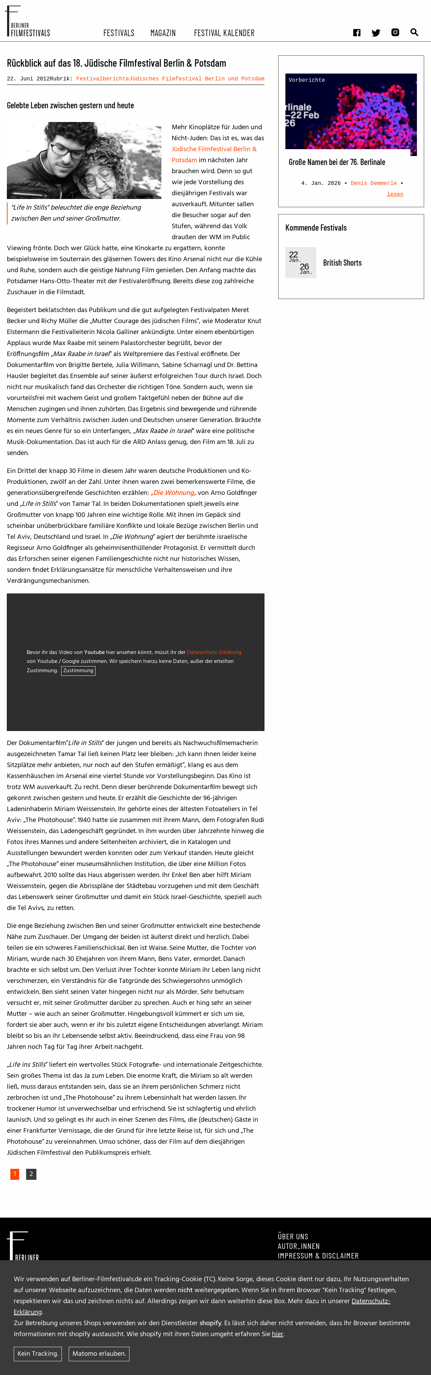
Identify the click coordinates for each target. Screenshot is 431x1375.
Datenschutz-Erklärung (214, 652)
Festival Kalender (224, 32)
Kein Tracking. (38, 1354)
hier (277, 1334)
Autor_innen (299, 1246)
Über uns (293, 1236)
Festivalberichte (102, 79)
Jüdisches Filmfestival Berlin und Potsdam (196, 79)
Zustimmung (78, 671)
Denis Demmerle (374, 183)
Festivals (119, 32)
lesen (395, 194)
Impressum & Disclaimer (318, 1255)
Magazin (163, 32)
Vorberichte (307, 80)
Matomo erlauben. (99, 1354)
